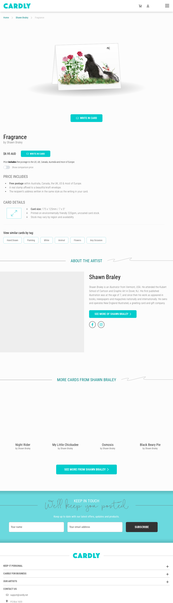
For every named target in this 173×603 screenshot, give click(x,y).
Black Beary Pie (150, 445)
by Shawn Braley (22, 448)
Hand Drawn (12, 240)
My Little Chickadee (65, 445)
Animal (61, 240)
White (46, 240)
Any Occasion (96, 240)
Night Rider (22, 445)
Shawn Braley (22, 17)
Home (6, 17)
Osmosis (107, 445)
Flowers (77, 240)
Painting (31, 240)
